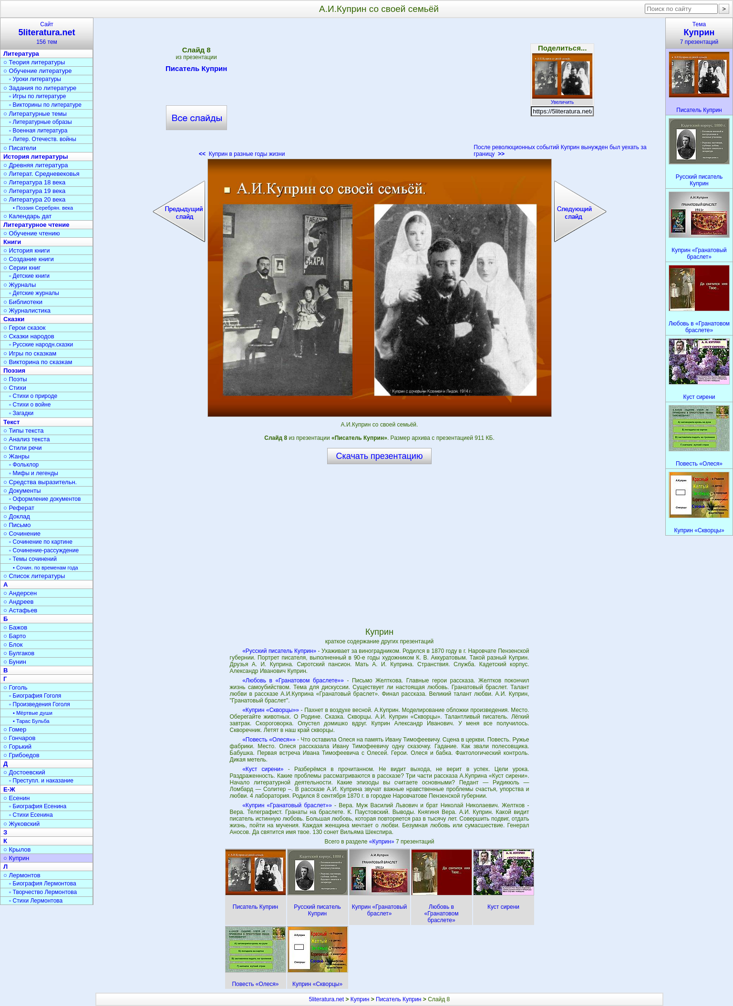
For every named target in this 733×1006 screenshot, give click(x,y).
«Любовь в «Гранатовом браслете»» (293, 680)
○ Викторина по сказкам (37, 362)
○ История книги (26, 250)
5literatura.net (326, 999)
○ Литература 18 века (34, 182)
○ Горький (17, 746)
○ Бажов (15, 627)
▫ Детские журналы (34, 293)
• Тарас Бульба (31, 721)
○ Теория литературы (34, 62)
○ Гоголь (15, 687)
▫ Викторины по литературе (45, 105)
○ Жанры (16, 456)
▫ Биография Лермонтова (42, 883)
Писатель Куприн (196, 70)
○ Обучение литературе (37, 70)
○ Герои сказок (24, 327)
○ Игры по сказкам (29, 353)
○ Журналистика (27, 310)
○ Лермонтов (22, 875)
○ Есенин (16, 798)
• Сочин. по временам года (45, 567)
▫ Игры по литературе (37, 96)
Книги (12, 241)
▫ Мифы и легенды (33, 473)
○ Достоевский (24, 772)
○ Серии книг (22, 267)
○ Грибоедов (21, 755)
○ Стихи (14, 387)
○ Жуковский (21, 823)
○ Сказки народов (28, 336)
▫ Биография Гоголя (35, 695)
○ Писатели (19, 148)
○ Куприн (16, 858)
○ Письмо (17, 524)
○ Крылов (17, 849)
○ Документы (22, 490)
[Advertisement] (379, 90)
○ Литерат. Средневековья (41, 173)
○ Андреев (18, 601)
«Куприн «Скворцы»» (270, 710)
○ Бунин (14, 661)
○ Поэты (15, 379)
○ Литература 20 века (34, 199)
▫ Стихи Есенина (31, 815)
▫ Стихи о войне (30, 404)
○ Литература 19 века (34, 190)
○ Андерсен (20, 593)
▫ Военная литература (38, 130)
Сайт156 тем (46, 33)
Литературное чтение (36, 224)
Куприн (360, 999)
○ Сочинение (22, 533)
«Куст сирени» (262, 769)
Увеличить (562, 99)
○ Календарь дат (27, 216)
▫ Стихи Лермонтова (35, 900)
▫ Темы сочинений (33, 559)
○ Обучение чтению (31, 233)
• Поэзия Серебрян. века (43, 208)
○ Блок (13, 644)
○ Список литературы (34, 575)
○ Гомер (14, 729)
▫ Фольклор (24, 464)
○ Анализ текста (26, 439)
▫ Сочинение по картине (40, 542)
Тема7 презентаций (699, 33)
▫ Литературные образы (40, 122)
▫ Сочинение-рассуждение (44, 550)
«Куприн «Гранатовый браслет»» (287, 805)
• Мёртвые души (32, 713)
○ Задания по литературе (39, 87)
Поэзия (14, 370)
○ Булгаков (18, 653)
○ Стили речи (22, 447)
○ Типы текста (23, 430)
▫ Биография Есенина (37, 806)
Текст (11, 422)
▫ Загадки (21, 413)
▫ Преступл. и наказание (41, 780)
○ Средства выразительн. (40, 482)
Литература (21, 53)
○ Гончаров (19, 738)
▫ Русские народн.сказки (41, 344)
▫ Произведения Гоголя (39, 704)
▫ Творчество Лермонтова (43, 892)
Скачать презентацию (379, 456)
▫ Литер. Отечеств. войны (42, 139)
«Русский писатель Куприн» (279, 651)
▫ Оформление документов (45, 499)
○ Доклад (16, 516)
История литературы (35, 156)
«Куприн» (382, 841)
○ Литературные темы (35, 113)
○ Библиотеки (22, 301)
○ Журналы (19, 284)
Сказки (13, 319)
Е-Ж (9, 789)
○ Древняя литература (35, 165)
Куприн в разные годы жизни (242, 154)
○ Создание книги (28, 259)
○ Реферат (18, 507)
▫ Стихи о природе (33, 396)
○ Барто (14, 636)
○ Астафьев (20, 610)
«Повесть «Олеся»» (268, 739)
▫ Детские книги (29, 276)
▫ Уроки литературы (35, 79)
